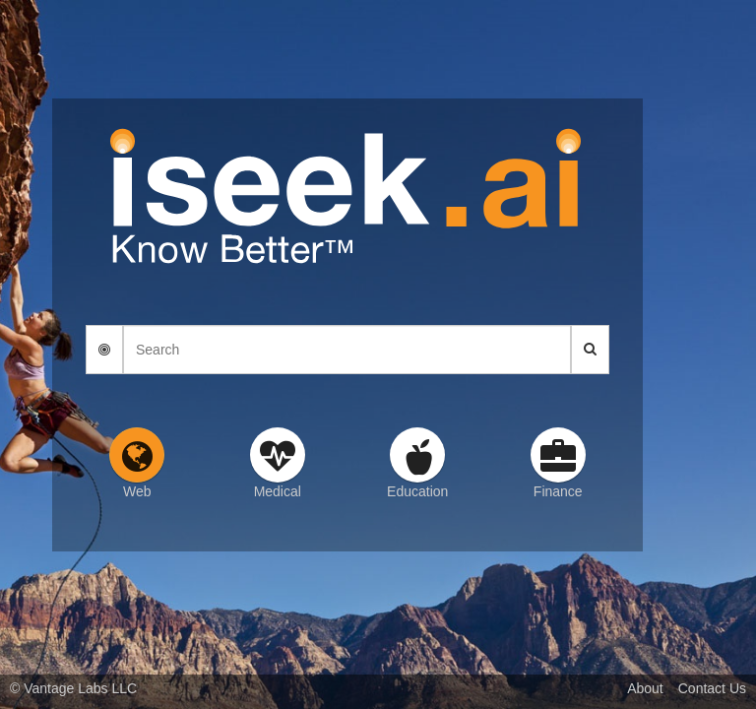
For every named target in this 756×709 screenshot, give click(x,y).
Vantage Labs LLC (80, 688)
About (645, 688)
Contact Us (712, 688)
